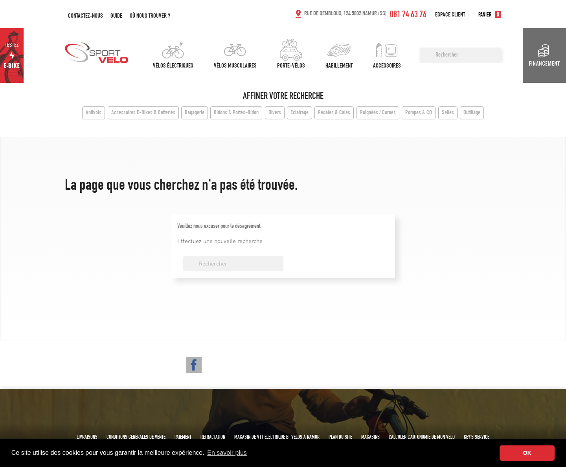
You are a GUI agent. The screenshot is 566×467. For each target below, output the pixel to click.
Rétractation (212, 437)
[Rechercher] (460, 55)
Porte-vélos (291, 66)
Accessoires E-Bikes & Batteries (143, 113)
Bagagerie (194, 113)
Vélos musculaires (235, 66)
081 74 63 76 (408, 15)
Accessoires (387, 66)
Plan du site (340, 437)
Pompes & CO (418, 113)
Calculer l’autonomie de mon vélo (422, 437)
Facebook (194, 365)
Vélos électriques (173, 66)
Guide (116, 16)
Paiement (183, 437)
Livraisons (87, 437)
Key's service (476, 437)
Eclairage (299, 113)
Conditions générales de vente (136, 437)
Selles (448, 113)
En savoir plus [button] (227, 452)
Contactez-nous (85, 16)
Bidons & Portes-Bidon (236, 113)
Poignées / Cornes (378, 113)
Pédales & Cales (334, 113)
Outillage (471, 113)
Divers (274, 113)
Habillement (339, 66)
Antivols (93, 113)
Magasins (370, 437)
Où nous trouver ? (150, 16)
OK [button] (527, 453)
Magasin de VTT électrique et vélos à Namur (277, 437)
